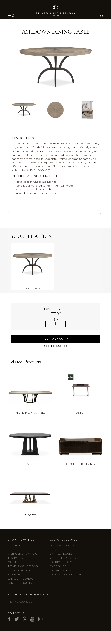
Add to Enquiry (55, 338)
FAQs (54, 549)
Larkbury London (22, 578)
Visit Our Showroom (24, 553)
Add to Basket (55, 346)
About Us (15, 545)
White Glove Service (65, 558)
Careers (14, 562)
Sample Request (62, 553)
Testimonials (17, 558)
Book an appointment (66, 545)
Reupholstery (61, 570)
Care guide (58, 566)
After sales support (65, 574)
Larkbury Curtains (22, 583)
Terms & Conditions (23, 566)
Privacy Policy (19, 570)
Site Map (14, 574)
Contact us (16, 549)
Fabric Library (61, 562)
